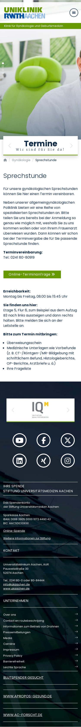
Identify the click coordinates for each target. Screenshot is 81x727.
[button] (9, 145)
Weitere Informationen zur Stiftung (27, 538)
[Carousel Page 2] (3, 67)
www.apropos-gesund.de (27, 696)
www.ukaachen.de (16, 588)
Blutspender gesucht (23, 677)
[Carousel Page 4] (3, 73)
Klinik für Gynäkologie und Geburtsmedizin (33, 26)
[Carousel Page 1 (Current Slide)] (3, 63)
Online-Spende (14, 531)
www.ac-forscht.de (22, 714)
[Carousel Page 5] (3, 76)
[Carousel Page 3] (3, 70)
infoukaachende (16, 584)
